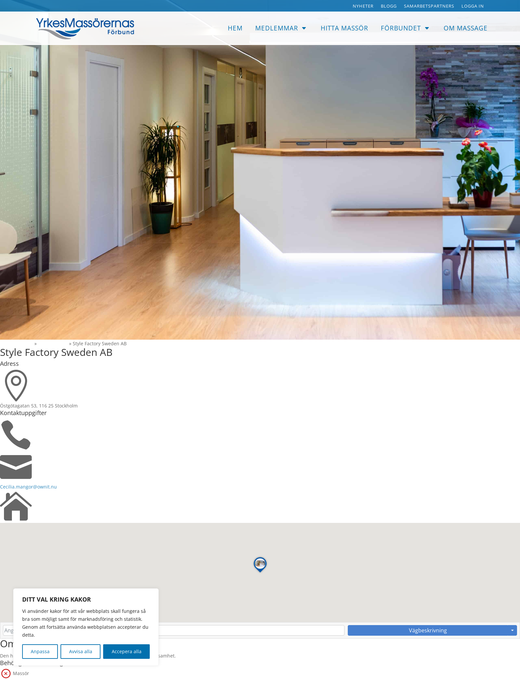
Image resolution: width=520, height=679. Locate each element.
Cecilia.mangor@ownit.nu (28, 487)
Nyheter (363, 6)
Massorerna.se (16, 343)
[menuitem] (235, 28)
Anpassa (40, 651)
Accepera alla (126, 651)
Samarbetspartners (429, 6)
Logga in (472, 6)
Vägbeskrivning (428, 630)
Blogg (389, 6)
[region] (86, 627)
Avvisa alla (80, 651)
